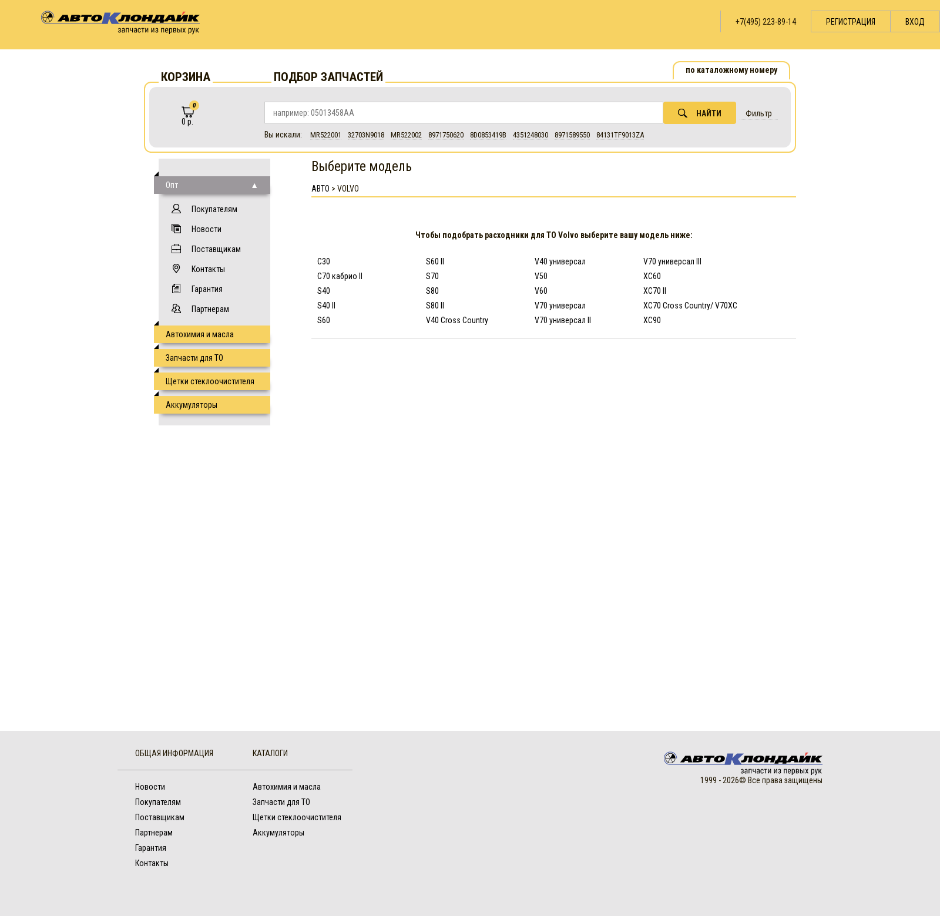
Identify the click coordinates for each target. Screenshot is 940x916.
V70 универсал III (672, 261)
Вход (915, 21)
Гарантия (207, 289)
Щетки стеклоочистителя (210, 381)
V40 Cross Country (457, 320)
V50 (541, 276)
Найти (699, 113)
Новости (206, 229)
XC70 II (654, 291)
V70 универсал (560, 305)
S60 (323, 320)
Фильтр (759, 113)
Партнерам (210, 309)
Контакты (208, 269)
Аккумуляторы (191, 405)
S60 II (435, 261)
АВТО (320, 188)
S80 (432, 291)
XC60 (652, 276)
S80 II (435, 305)
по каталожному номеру (731, 70)
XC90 (652, 320)
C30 (323, 261)
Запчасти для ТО (194, 358)
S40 (323, 291)
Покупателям (214, 209)
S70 (432, 276)
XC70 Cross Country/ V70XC (690, 305)
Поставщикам (216, 249)
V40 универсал (560, 261)
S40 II (326, 305)
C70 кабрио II (339, 276)
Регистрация (850, 21)
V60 (541, 291)
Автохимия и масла (200, 334)
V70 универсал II (563, 320)
